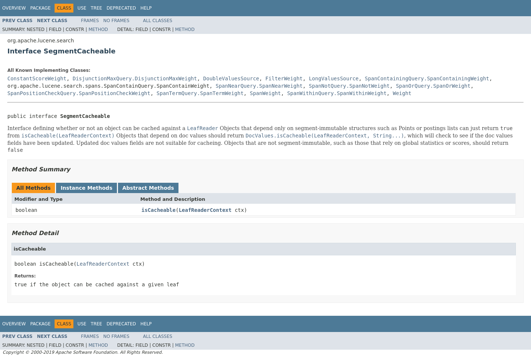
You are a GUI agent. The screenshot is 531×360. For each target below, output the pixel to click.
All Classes (157, 20)
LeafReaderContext (205, 210)
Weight (402, 93)
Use (81, 8)
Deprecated (121, 8)
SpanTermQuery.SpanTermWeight (200, 93)
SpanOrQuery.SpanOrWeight (433, 86)
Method (98, 29)
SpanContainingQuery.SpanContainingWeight (427, 78)
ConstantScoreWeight (36, 78)
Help (146, 8)
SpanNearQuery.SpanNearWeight (259, 86)
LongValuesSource (334, 78)
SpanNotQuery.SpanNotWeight (349, 86)
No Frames (116, 20)
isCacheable (159, 210)
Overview (14, 8)
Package (40, 8)
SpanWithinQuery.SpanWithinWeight (337, 93)
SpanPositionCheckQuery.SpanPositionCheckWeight (78, 93)
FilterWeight (284, 78)
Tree (96, 8)
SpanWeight (265, 93)
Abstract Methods (148, 188)
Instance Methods (86, 188)
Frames (90, 20)
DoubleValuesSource (231, 78)
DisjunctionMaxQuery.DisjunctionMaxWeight (135, 78)
